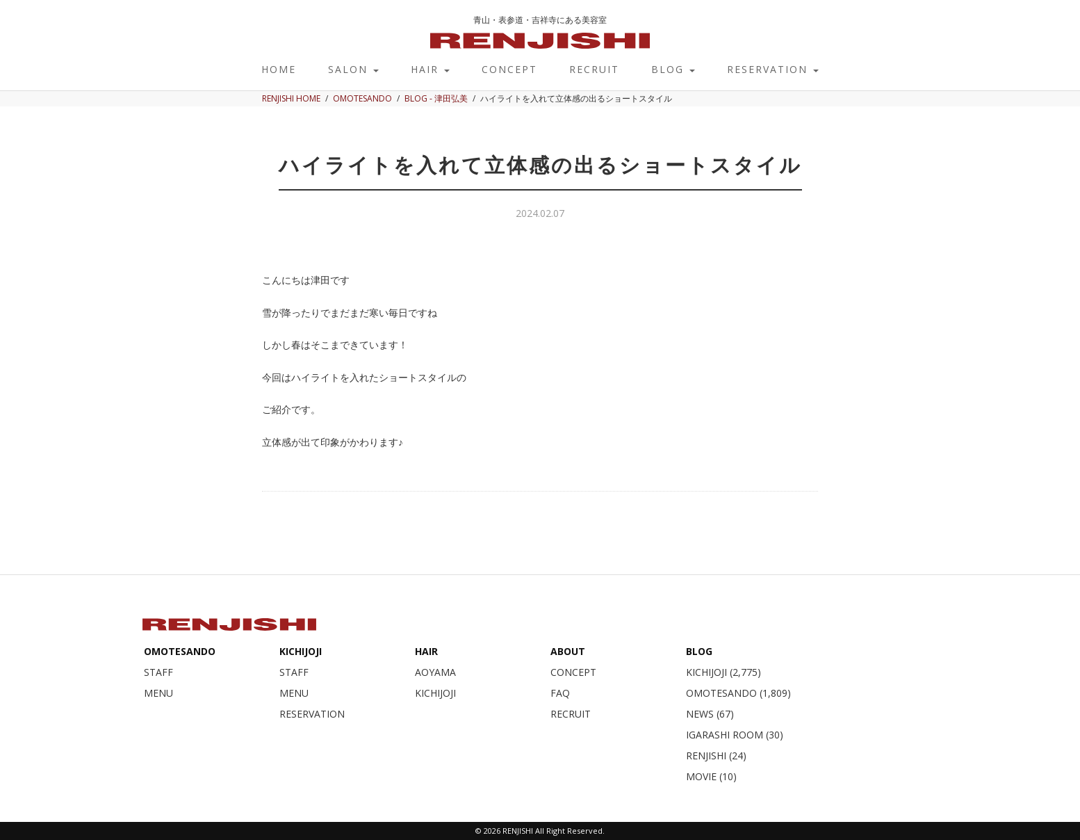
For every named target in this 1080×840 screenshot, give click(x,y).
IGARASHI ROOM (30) (734, 734)
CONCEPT (509, 69)
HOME (278, 69)
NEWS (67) (710, 713)
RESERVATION (773, 69)
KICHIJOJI (300, 651)
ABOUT (567, 651)
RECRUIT (594, 69)
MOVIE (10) (711, 776)
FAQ (560, 693)
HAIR (430, 69)
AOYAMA (435, 672)
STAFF (158, 672)
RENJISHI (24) (716, 755)
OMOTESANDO (179, 651)
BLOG (673, 69)
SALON (353, 69)
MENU (158, 693)
